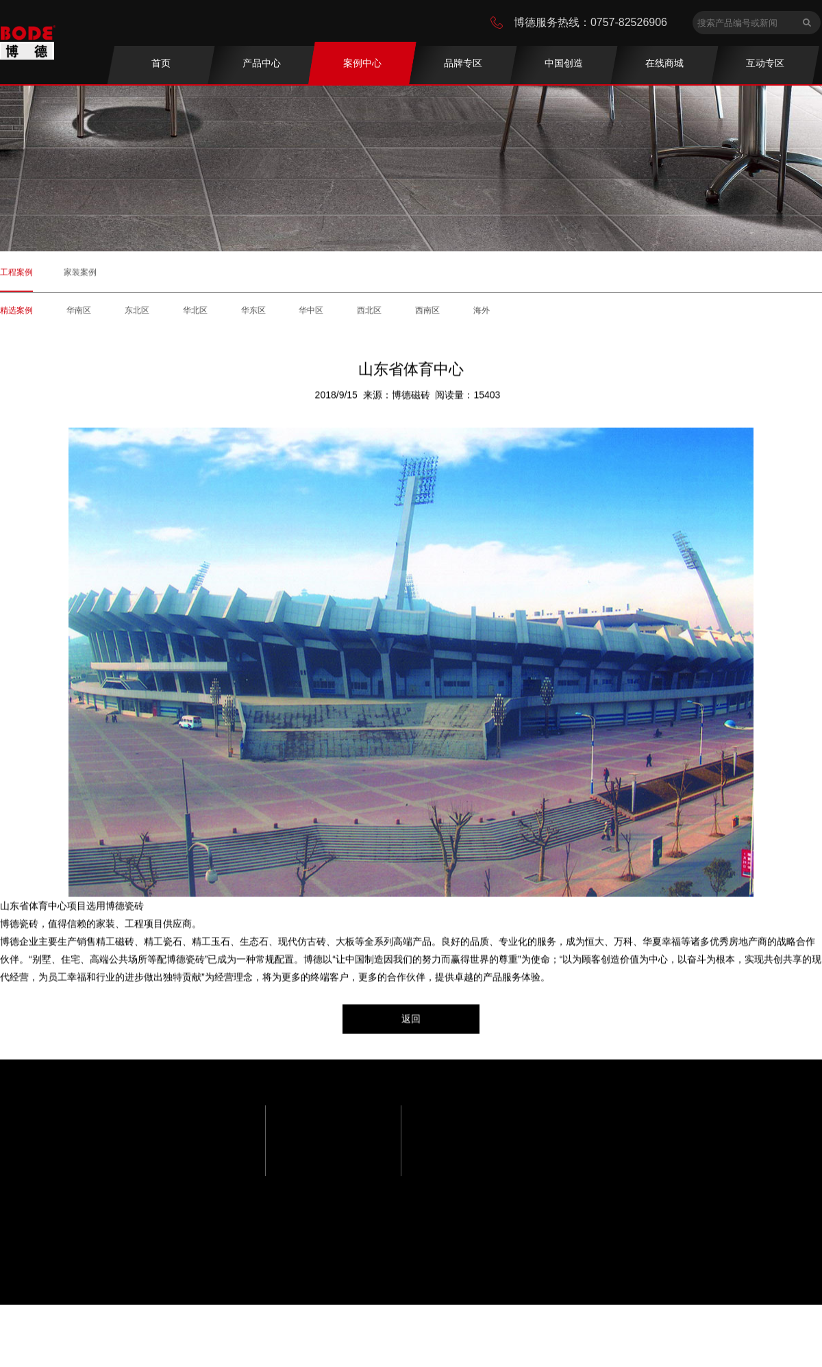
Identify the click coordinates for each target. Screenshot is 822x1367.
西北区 (369, 316)
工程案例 (16, 267)
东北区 (137, 316)
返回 (411, 1013)
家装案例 (80, 267)
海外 (481, 316)
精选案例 (16, 316)
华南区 (78, 316)
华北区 (195, 316)
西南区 (427, 316)
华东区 (253, 316)
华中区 (311, 316)
